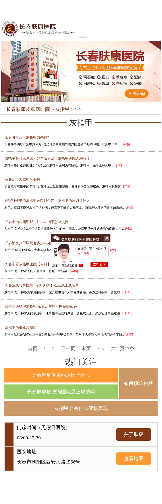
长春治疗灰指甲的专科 (22, 180)
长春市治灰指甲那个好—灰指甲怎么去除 (37, 222)
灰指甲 (62, 109)
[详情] (127, 144)
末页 (86, 348)
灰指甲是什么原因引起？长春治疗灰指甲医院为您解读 (47, 158)
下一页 (68, 348)
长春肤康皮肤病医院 (28, 109)
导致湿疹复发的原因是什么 (61, 375)
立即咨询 (99, 264)
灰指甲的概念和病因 (21, 328)
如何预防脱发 (138, 383)
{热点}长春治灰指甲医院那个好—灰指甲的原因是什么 (47, 201)
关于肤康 (133, 434)
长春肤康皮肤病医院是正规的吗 (61, 391)
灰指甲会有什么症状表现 (81, 408)
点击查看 (83, 253)
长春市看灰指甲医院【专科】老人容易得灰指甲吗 (44, 264)
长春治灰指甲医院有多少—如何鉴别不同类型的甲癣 (45, 243)
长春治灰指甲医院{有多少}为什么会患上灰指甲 (42, 285)
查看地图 (133, 458)
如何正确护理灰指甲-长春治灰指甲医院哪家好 (41, 306)
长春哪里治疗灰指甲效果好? (27, 137)
